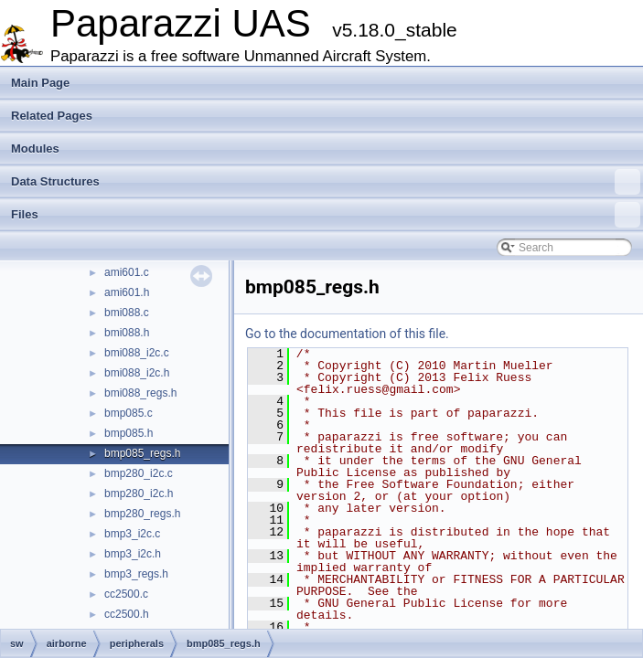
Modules (35, 148)
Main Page (40, 83)
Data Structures (325, 182)
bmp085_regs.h (142, 453)
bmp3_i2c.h (132, 553)
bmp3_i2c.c (132, 533)
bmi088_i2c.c (136, 352)
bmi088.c (126, 312)
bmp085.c (128, 413)
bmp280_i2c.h (138, 493)
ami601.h (126, 292)
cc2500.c (126, 594)
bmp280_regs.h (142, 513)
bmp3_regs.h (136, 574)
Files (325, 215)
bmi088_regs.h (140, 393)
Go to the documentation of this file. (347, 333)
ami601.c (126, 272)
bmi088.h (126, 332)
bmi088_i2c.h (136, 372)
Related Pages (51, 115)
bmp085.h (128, 433)
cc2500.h (126, 614)
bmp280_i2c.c (138, 473)
